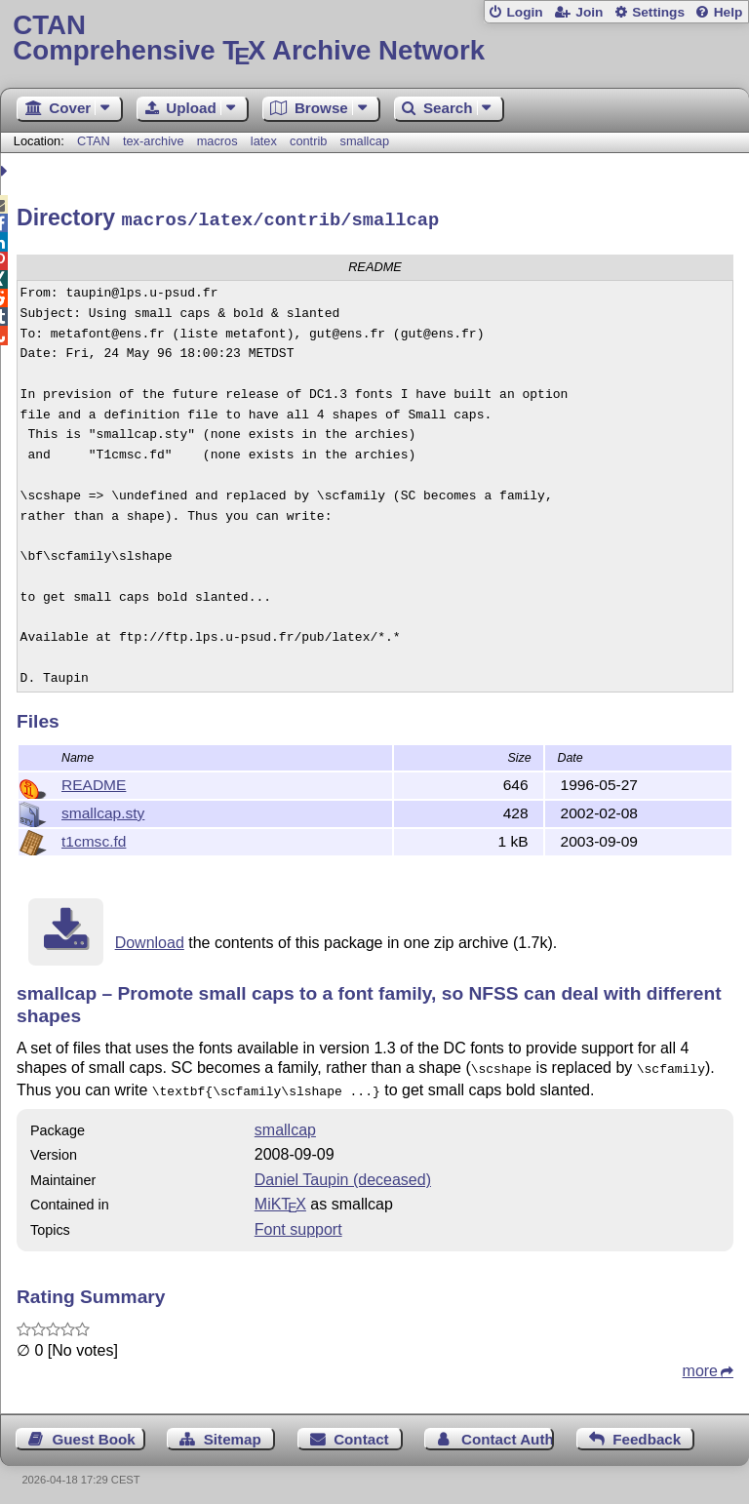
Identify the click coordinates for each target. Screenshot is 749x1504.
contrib (308, 141)
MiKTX (280, 1197)
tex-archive (153, 141)
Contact (361, 1432)
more (700, 1364)
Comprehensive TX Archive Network (374, 38)
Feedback (646, 1432)
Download (149, 939)
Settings (658, 12)
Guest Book (94, 1432)
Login (524, 12)
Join (589, 12)
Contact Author (507, 1432)
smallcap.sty (102, 810)
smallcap (365, 141)
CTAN (93, 141)
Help (728, 12)
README (93, 781)
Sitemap (232, 1432)
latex (264, 141)
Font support (298, 1222)
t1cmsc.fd (93, 838)
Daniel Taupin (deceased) (343, 1173)
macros (217, 141)
